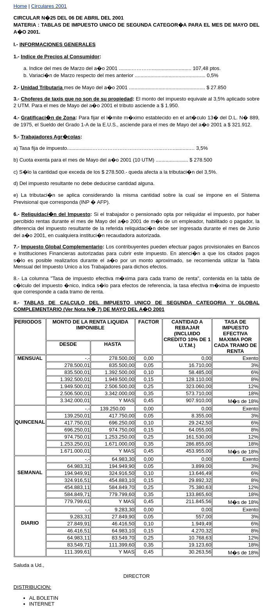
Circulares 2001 (49, 6)
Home (20, 6)
